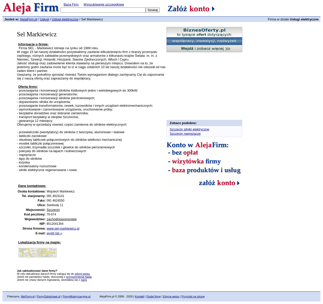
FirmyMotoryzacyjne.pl (76, 296)
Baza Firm (71, 4)
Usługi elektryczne (65, 19)
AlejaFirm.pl (28, 19)
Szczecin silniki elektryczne (189, 129)
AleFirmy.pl (28, 296)
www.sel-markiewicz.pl (63, 228)
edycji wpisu (82, 273)
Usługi (44, 19)
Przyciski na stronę (193, 296)
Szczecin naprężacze (185, 133)
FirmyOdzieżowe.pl (49, 296)
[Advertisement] (77, 179)
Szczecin (53, 210)
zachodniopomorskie (62, 219)
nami (84, 279)
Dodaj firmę (154, 296)
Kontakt (139, 296)
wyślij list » (54, 233)
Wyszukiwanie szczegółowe (104, 4)
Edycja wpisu (171, 296)
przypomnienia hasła (79, 276)
